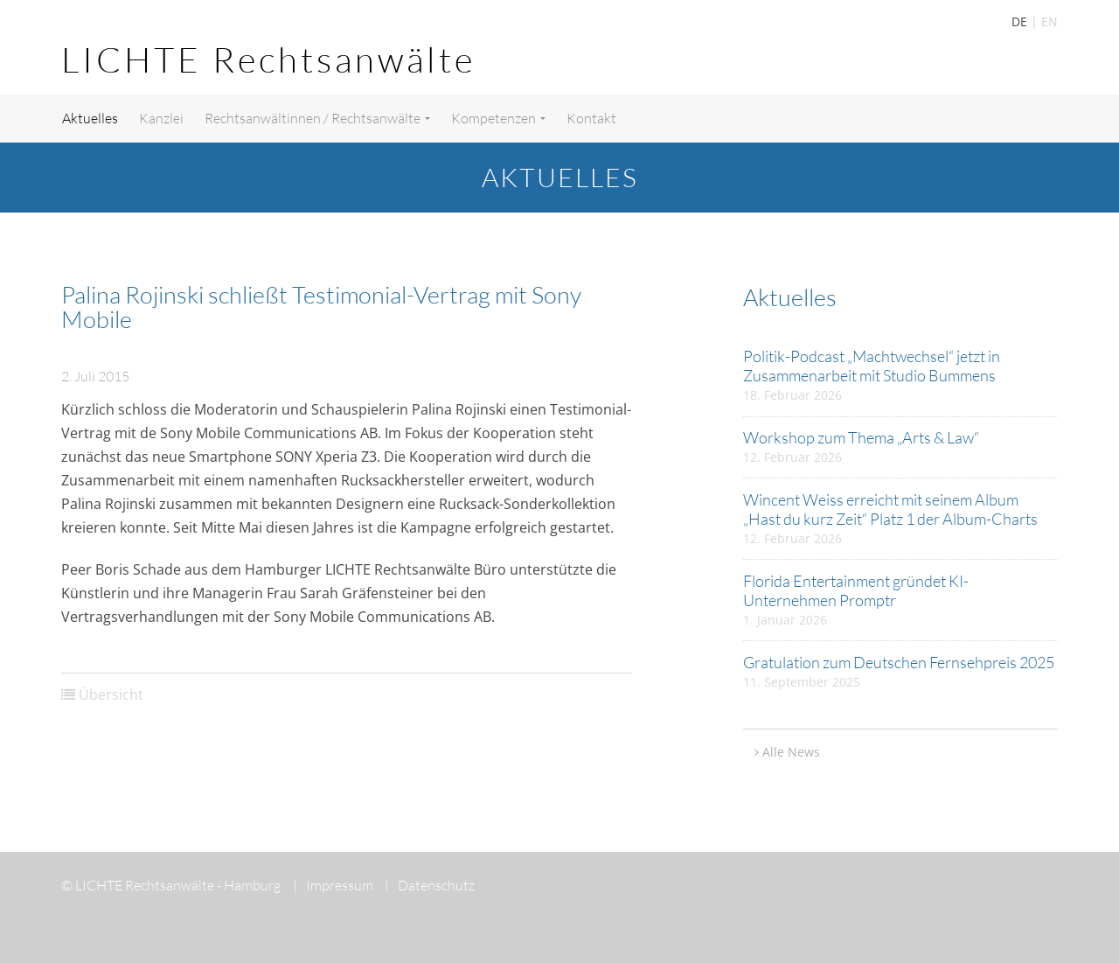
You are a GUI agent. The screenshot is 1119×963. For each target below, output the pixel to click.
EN (1049, 21)
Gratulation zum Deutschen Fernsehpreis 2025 (898, 662)
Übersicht (111, 694)
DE (1019, 21)
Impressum (333, 885)
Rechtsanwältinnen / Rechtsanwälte (317, 118)
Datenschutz (430, 885)
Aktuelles (90, 118)
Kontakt (591, 118)
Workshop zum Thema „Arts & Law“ (861, 437)
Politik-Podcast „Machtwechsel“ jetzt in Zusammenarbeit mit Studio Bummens (871, 365)
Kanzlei (161, 118)
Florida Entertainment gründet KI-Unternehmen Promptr (856, 590)
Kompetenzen (498, 118)
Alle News (791, 751)
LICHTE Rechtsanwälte (268, 59)
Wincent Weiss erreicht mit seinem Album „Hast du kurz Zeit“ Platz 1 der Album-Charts (890, 509)
